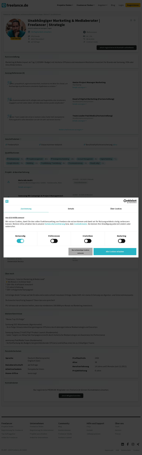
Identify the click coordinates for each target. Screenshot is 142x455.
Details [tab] (71, 208)
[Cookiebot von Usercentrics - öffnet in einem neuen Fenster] (125, 201)
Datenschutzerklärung (55, 224)
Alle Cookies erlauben (115, 251)
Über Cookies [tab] (116, 208)
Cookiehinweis (80, 224)
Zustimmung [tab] (26, 208)
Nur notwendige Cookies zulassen (80, 251)
